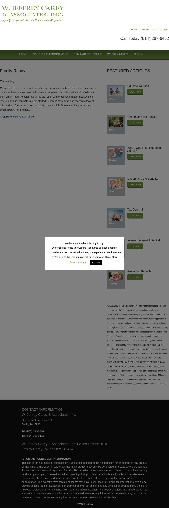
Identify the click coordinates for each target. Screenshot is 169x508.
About (145, 6)
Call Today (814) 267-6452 (144, 15)
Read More (111, 257)
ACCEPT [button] (96, 262)
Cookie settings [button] (77, 262)
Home (134, 6)
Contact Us (160, 6)
